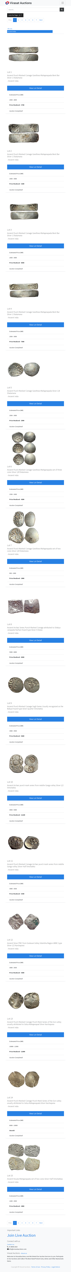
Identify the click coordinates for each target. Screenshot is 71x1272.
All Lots (9, 29)
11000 (23, 1052)
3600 (22, 973)
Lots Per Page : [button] (15, 15)
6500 (22, 263)
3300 (22, 894)
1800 (22, 578)
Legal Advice (55, 1267)
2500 (22, 421)
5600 (22, 736)
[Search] (62, 10)
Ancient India (11, 31)
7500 (22, 342)
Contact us (10, 1244)
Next (40, 20)
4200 (22, 499)
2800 (22, 1206)
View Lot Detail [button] (35, 88)
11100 (23, 815)
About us (24, 1253)
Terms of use (35, 1267)
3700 (22, 105)
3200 (22, 184)
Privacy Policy (45, 1267)
